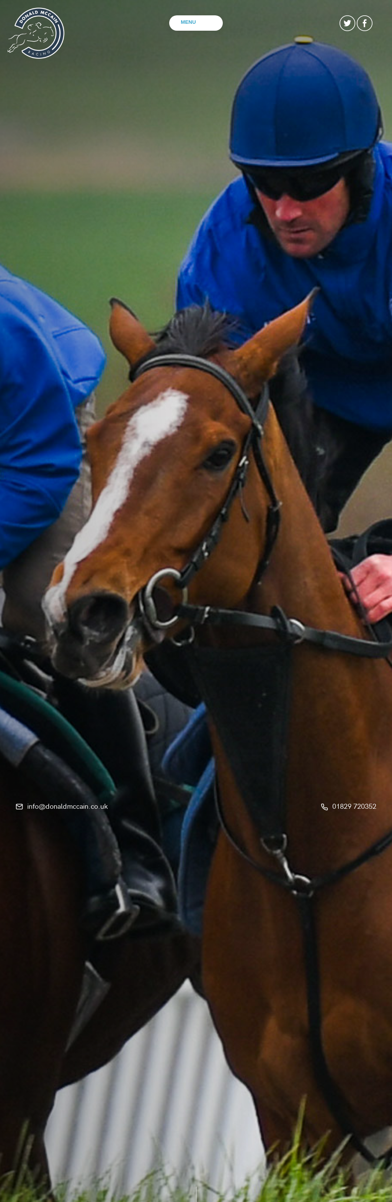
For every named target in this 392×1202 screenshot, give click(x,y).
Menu (188, 22)
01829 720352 (354, 805)
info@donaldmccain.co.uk (67, 805)
